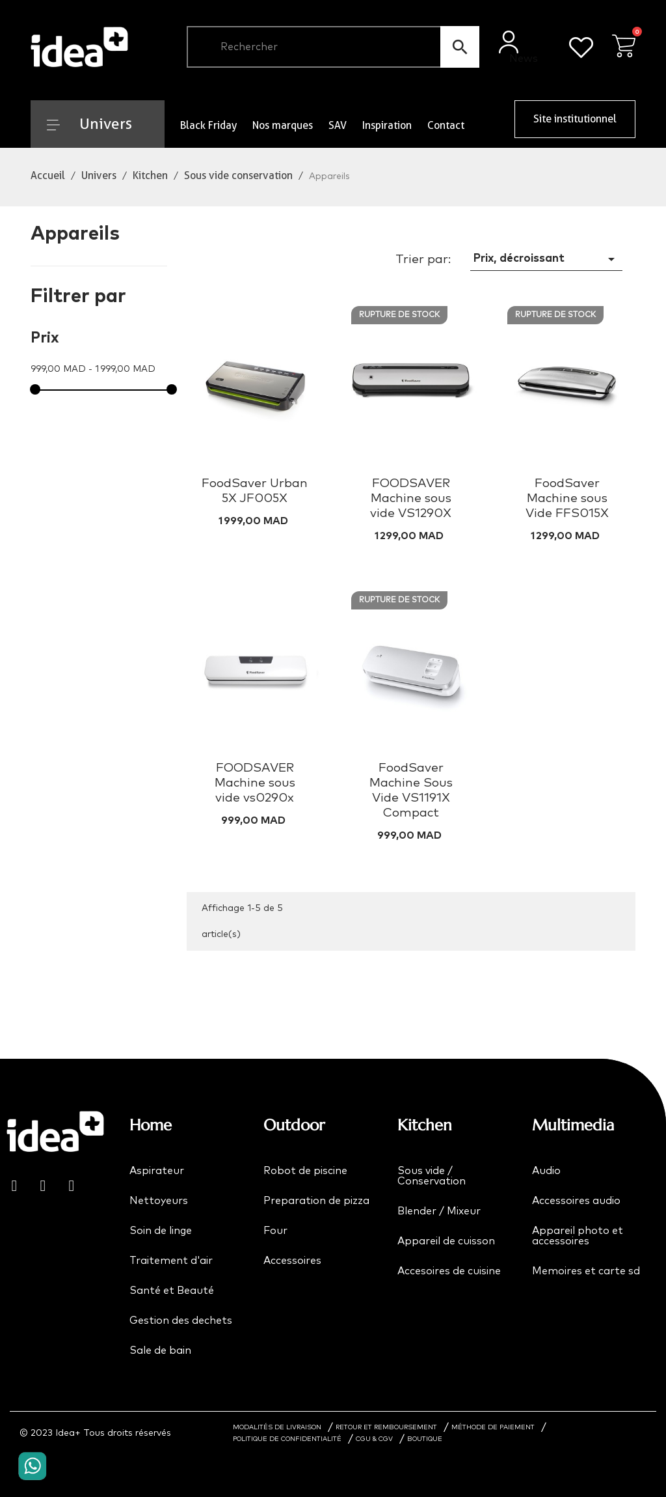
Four (275, 1230)
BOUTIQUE (424, 1439)
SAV (337, 125)
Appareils (75, 234)
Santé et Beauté (171, 1290)
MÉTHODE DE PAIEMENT (493, 1427)
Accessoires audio (576, 1201)
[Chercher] (333, 47)
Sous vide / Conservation (431, 1176)
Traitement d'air (171, 1260)
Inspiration (387, 125)
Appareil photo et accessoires (577, 1235)
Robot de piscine (305, 1171)
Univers (89, 124)
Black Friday (208, 125)
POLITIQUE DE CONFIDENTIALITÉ (287, 1439)
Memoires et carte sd (586, 1271)
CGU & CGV (374, 1439)
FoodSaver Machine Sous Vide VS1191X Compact (411, 790)
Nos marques (282, 125)
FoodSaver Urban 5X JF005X (255, 491)
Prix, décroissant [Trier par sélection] (546, 259)
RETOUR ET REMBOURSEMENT (386, 1427)
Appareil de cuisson (446, 1241)
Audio (546, 1171)
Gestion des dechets (180, 1320)
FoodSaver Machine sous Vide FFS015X (567, 498)
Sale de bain (160, 1350)
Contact (445, 125)
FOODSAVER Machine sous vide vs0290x (255, 783)
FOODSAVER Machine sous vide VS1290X (410, 498)
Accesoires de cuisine (449, 1271)
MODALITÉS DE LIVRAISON (277, 1427)
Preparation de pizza (316, 1201)
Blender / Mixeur (439, 1211)
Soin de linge (160, 1230)
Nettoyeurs (158, 1201)
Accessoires (292, 1260)
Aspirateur (156, 1171)
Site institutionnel (575, 119)
